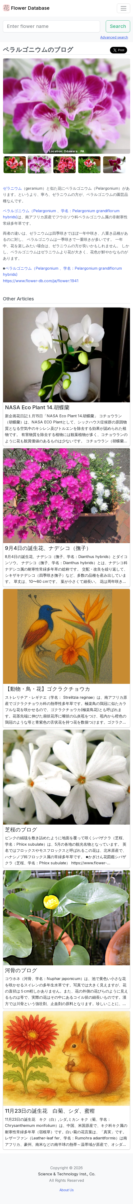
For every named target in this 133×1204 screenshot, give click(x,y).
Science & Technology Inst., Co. (66, 1174)
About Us (67, 1190)
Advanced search (114, 37)
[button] (15, 165)
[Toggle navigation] (123, 8)
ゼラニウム (12, 188)
